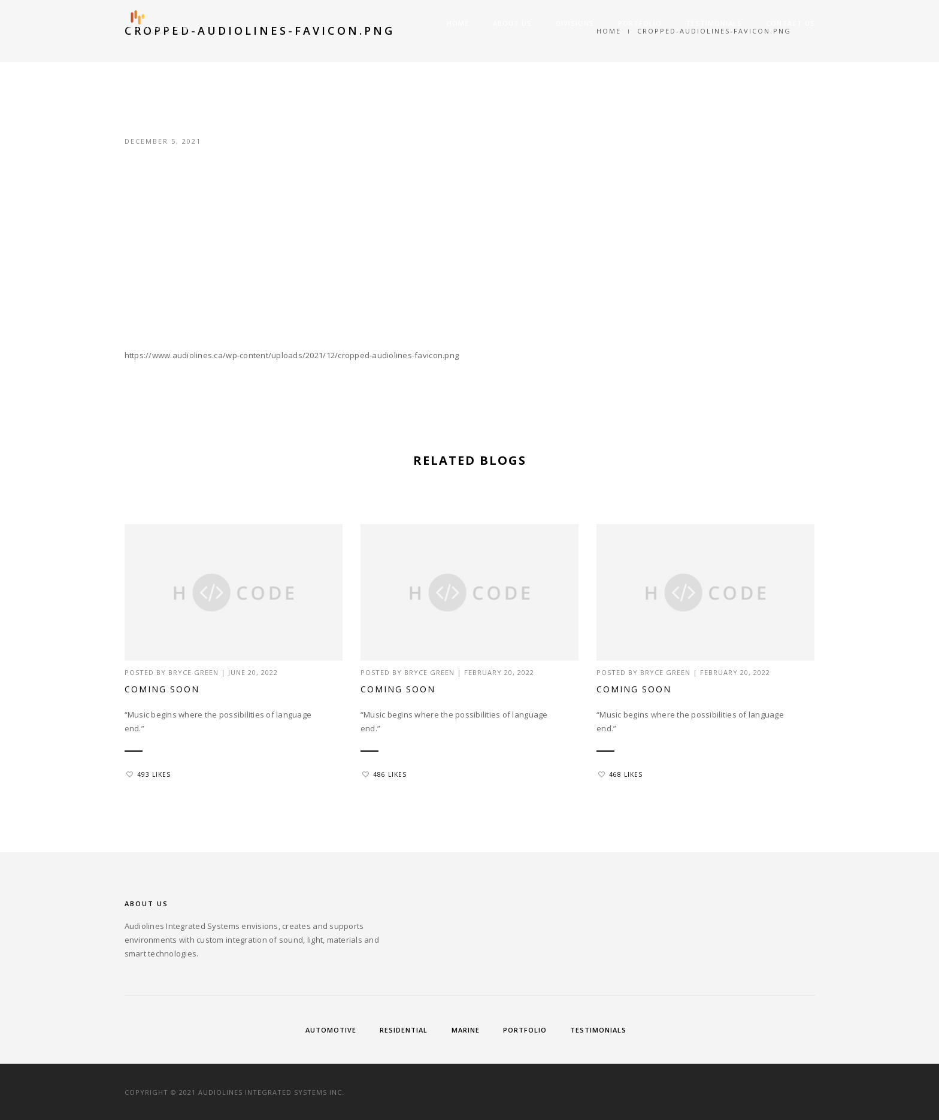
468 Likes (620, 774)
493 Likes (148, 774)
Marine (466, 1029)
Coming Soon (162, 689)
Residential (404, 1029)
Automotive (330, 1029)
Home (458, 23)
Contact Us (790, 23)
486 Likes (384, 774)
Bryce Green (193, 672)
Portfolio (640, 23)
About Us (512, 23)
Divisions (575, 23)
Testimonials (714, 23)
